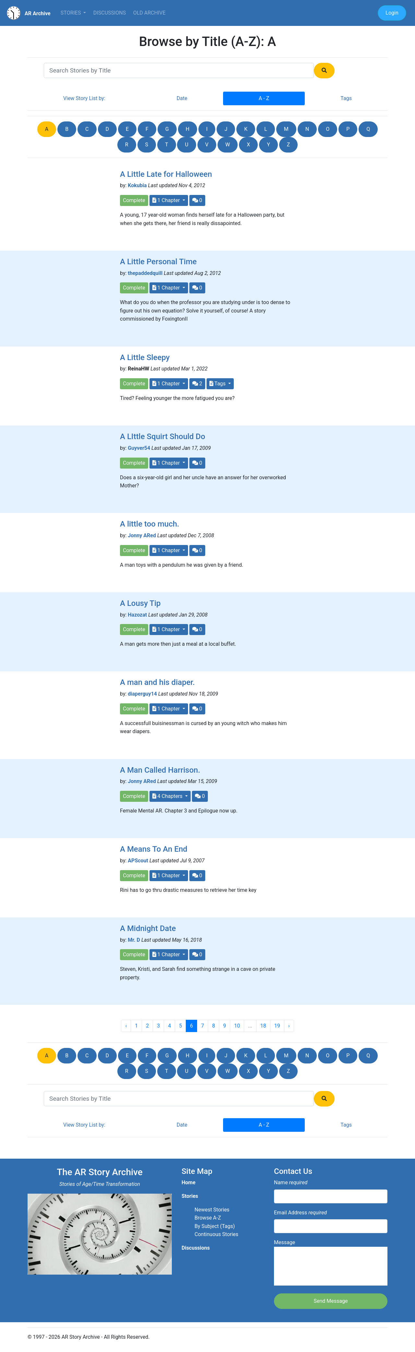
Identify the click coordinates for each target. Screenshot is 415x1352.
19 (277, 1026)
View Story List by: (84, 98)
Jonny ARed (142, 535)
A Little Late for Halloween (166, 174)
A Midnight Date (148, 928)
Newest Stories (212, 1210)
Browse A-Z (208, 1218)
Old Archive (149, 13)
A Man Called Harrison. (160, 770)
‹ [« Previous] (126, 1026)
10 (237, 1026)
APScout (138, 861)
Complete (134, 200)
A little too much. (149, 523)
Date (182, 98)
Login (391, 13)
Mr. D (134, 940)
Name (290, 1182)
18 (263, 1026)
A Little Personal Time (158, 261)
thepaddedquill (145, 273)
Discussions (109, 13)
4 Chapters (168, 796)
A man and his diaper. (157, 682)
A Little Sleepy (145, 357)
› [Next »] (289, 1026)
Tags (346, 98)
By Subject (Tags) (215, 1226)
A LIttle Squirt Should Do (162, 436)
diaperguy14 (142, 694)
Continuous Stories (216, 1234)
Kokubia (137, 185)
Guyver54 (139, 448)
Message (330, 1262)
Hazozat (137, 615)
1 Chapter (166, 200)
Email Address (300, 1213)
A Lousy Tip (140, 603)
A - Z (264, 98)
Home (189, 1182)
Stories (71, 13)
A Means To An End (153, 849)
